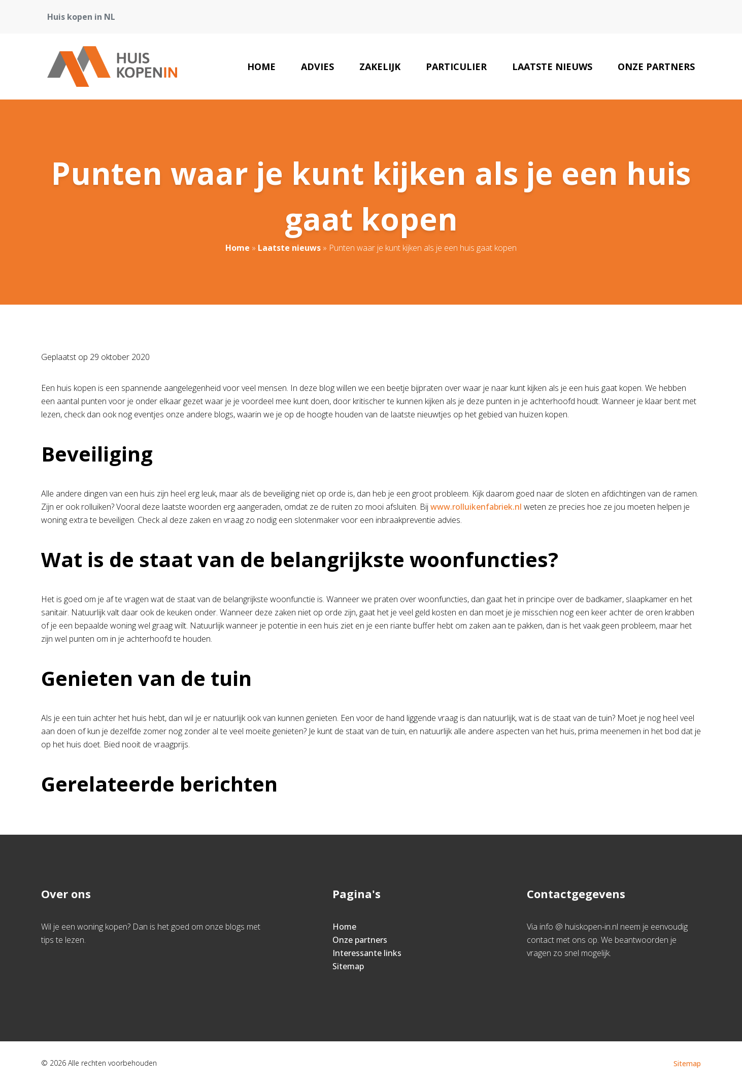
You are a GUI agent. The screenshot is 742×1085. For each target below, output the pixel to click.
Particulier (456, 66)
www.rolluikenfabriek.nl (476, 506)
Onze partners (656, 66)
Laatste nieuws (552, 66)
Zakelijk (379, 66)
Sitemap (348, 966)
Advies (317, 66)
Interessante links (366, 953)
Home (261, 66)
